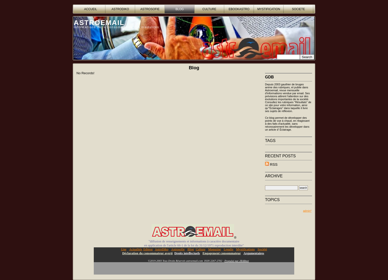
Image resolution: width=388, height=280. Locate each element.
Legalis (228, 249)
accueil (90, 9)
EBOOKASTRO (239, 9)
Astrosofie (178, 249)
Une (123, 249)
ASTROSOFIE (149, 9)
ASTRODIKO (120, 9)
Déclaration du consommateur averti (147, 253)
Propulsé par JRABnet (236, 260)
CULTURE (209, 9)
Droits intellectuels (187, 253)
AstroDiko (161, 249)
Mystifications (245, 249)
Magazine (214, 249)
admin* (307, 210)
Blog (191, 249)
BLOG (179, 9)
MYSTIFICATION (268, 9)
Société (262, 249)
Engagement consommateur (221, 253)
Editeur (148, 249)
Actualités (135, 249)
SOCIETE (298, 9)
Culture (200, 249)
